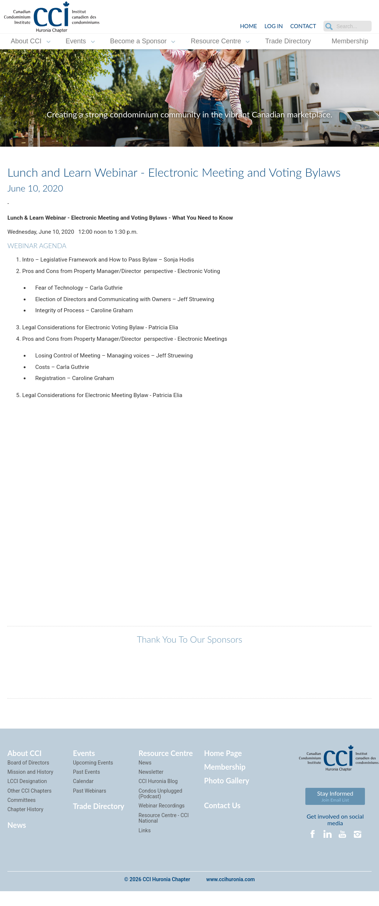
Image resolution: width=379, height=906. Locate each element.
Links (144, 845)
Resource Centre (216, 41)
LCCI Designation (27, 796)
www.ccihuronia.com (230, 894)
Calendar (83, 796)
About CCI (26, 41)
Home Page (223, 767)
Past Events (86, 787)
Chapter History (25, 824)
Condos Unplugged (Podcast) (160, 808)
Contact (303, 26)
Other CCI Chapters (29, 805)
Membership (350, 41)
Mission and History (30, 787)
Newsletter (150, 787)
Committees (21, 815)
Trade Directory (288, 41)
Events (76, 41)
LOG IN (273, 26)
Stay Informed (335, 811)
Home (248, 26)
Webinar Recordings (161, 820)
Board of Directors (28, 777)
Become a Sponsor (138, 41)
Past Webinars (89, 805)
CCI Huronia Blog (158, 796)
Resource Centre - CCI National (163, 832)
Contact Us (222, 820)
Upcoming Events (93, 777)
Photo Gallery (226, 794)
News (16, 839)
